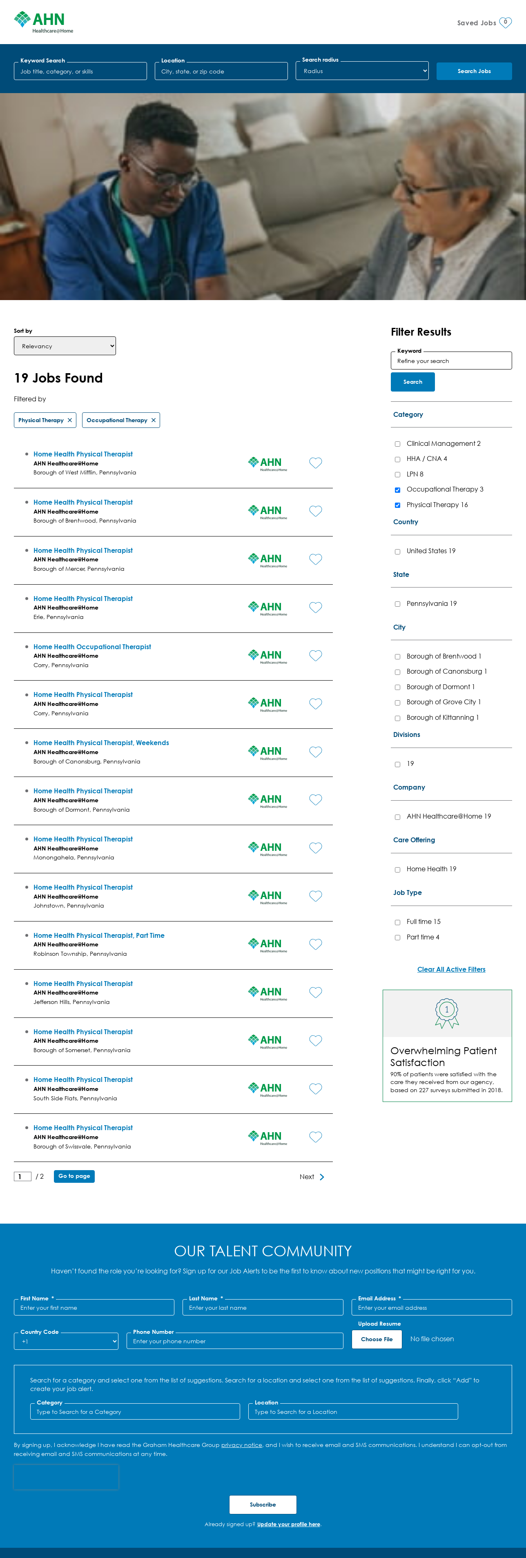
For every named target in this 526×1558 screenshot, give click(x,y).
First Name (37, 1091)
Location (173, 60)
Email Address (379, 1091)
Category (408, 207)
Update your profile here (288, 1317)
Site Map (150, 1523)
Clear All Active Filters (451, 762)
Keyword (409, 143)
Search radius (320, 59)
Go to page (74, 968)
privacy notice (241, 1238)
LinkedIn (473, 1513)
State (401, 367)
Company (409, 580)
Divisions (406, 527)
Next (307, 969)
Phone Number (153, 1125)
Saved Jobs (263, 1451)
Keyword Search (42, 60)
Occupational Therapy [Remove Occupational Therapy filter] (117, 212)
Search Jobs (474, 70)
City (399, 420)
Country (405, 314)
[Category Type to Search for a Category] (135, 1204)
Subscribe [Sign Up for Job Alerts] (263, 1297)
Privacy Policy (33, 1523)
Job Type (407, 685)
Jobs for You (263, 1386)
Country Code (39, 1125)
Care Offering (414, 633)
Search (412, 174)
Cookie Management (203, 1523)
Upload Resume (379, 1116)
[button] (306, 251)
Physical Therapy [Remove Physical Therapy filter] (41, 212)
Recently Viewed (263, 1418)
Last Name (206, 1091)
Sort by (23, 123)
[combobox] (221, 71)
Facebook (489, 1513)
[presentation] (66, 1270)
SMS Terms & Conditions (95, 1523)
